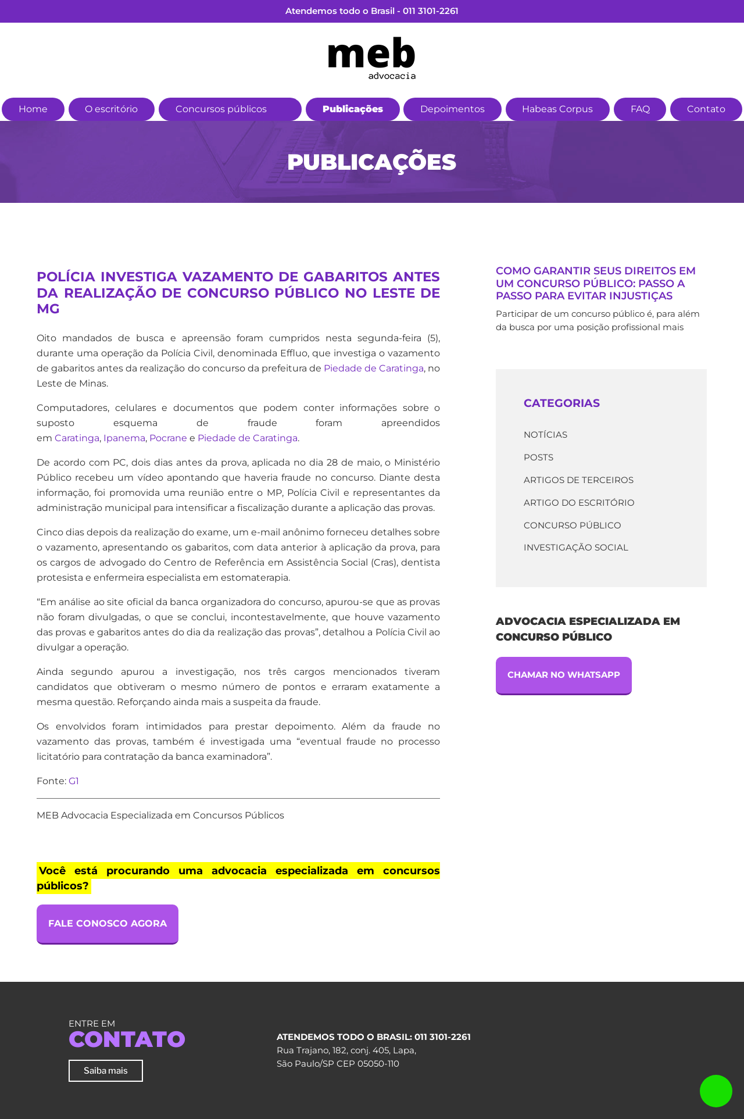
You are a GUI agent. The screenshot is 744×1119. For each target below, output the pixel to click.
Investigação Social (576, 547)
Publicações (353, 109)
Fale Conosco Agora (107, 923)
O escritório (111, 109)
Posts (538, 457)
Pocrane (168, 438)
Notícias (545, 434)
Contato (706, 109)
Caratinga (77, 438)
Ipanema (124, 438)
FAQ (640, 109)
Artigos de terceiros (579, 479)
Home (33, 109)
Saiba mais (106, 1070)
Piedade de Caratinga (374, 368)
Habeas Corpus (557, 109)
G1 (74, 780)
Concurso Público (572, 525)
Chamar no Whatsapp (563, 674)
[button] (285, 107)
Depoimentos (452, 109)
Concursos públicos (221, 109)
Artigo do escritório (579, 502)
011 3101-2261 (431, 10)
